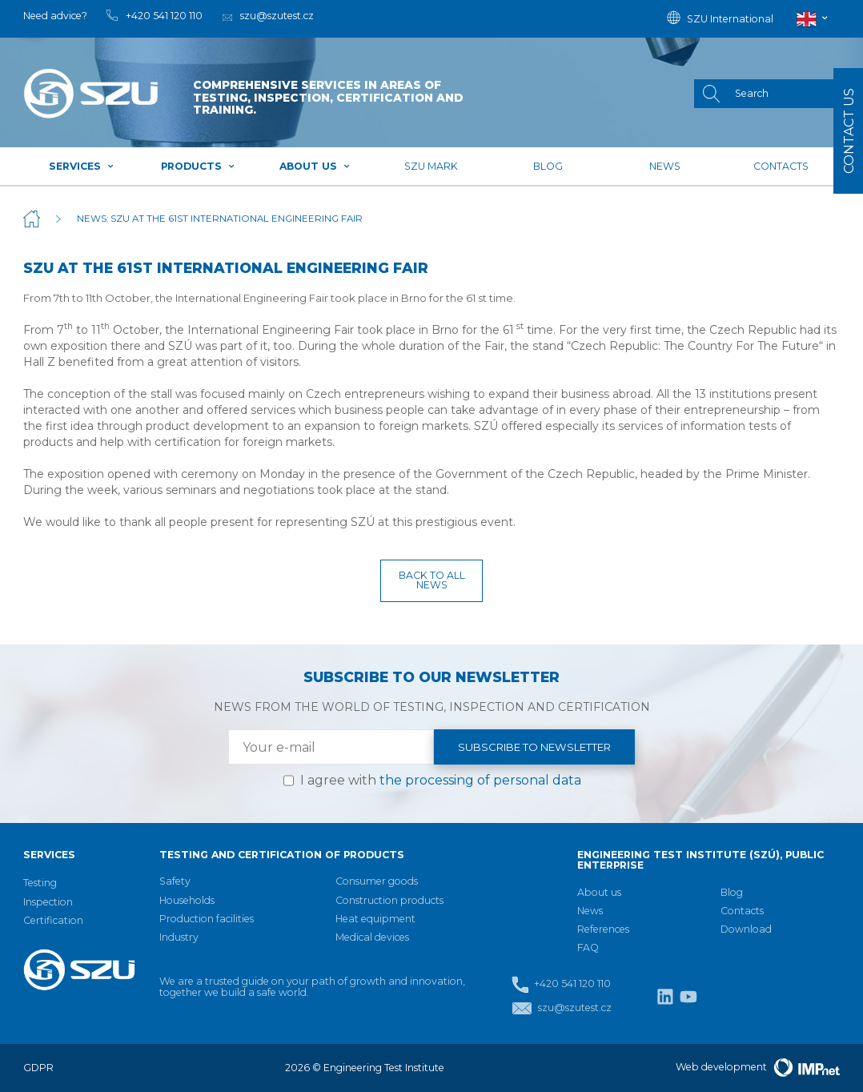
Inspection (48, 902)
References (603, 929)
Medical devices (372, 937)
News (664, 166)
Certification (53, 920)
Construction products (389, 900)
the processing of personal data (480, 780)
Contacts (781, 166)
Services (81, 166)
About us (315, 166)
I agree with (440, 780)
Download (746, 929)
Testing (40, 883)
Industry (179, 937)
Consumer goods (376, 881)
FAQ (588, 947)
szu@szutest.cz (562, 1008)
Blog (548, 166)
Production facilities (206, 919)
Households (187, 900)
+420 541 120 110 (561, 984)
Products (198, 166)
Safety (175, 881)
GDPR (38, 1068)
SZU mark (431, 166)
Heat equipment (375, 919)
